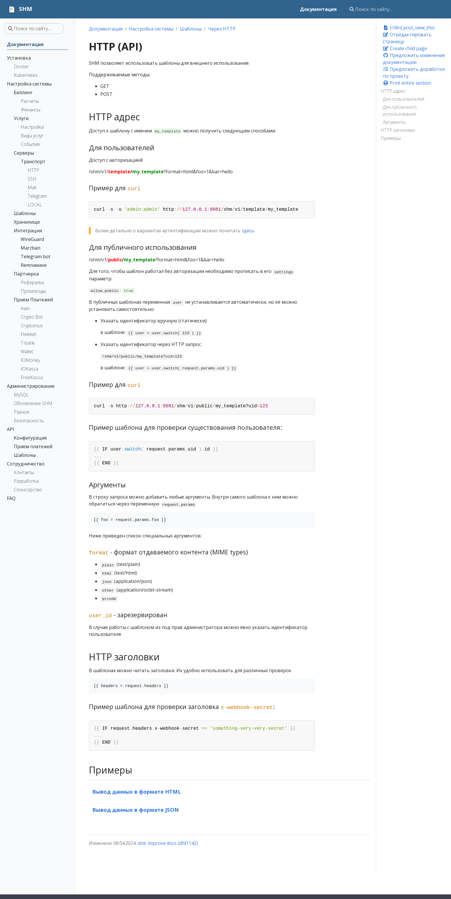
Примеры (391, 138)
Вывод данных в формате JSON (135, 809)
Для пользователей (403, 99)
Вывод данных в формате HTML (136, 791)
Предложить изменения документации (414, 58)
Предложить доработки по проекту (414, 72)
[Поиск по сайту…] (391, 9)
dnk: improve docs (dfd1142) (168, 843)
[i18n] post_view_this (409, 27)
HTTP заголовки (398, 130)
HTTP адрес (393, 91)
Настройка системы (151, 29)
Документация (106, 29)
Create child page (405, 48)
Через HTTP (222, 29)
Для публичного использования (400, 110)
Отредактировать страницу (407, 38)
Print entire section (407, 83)
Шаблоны (191, 29)
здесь (248, 230)
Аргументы (394, 122)
